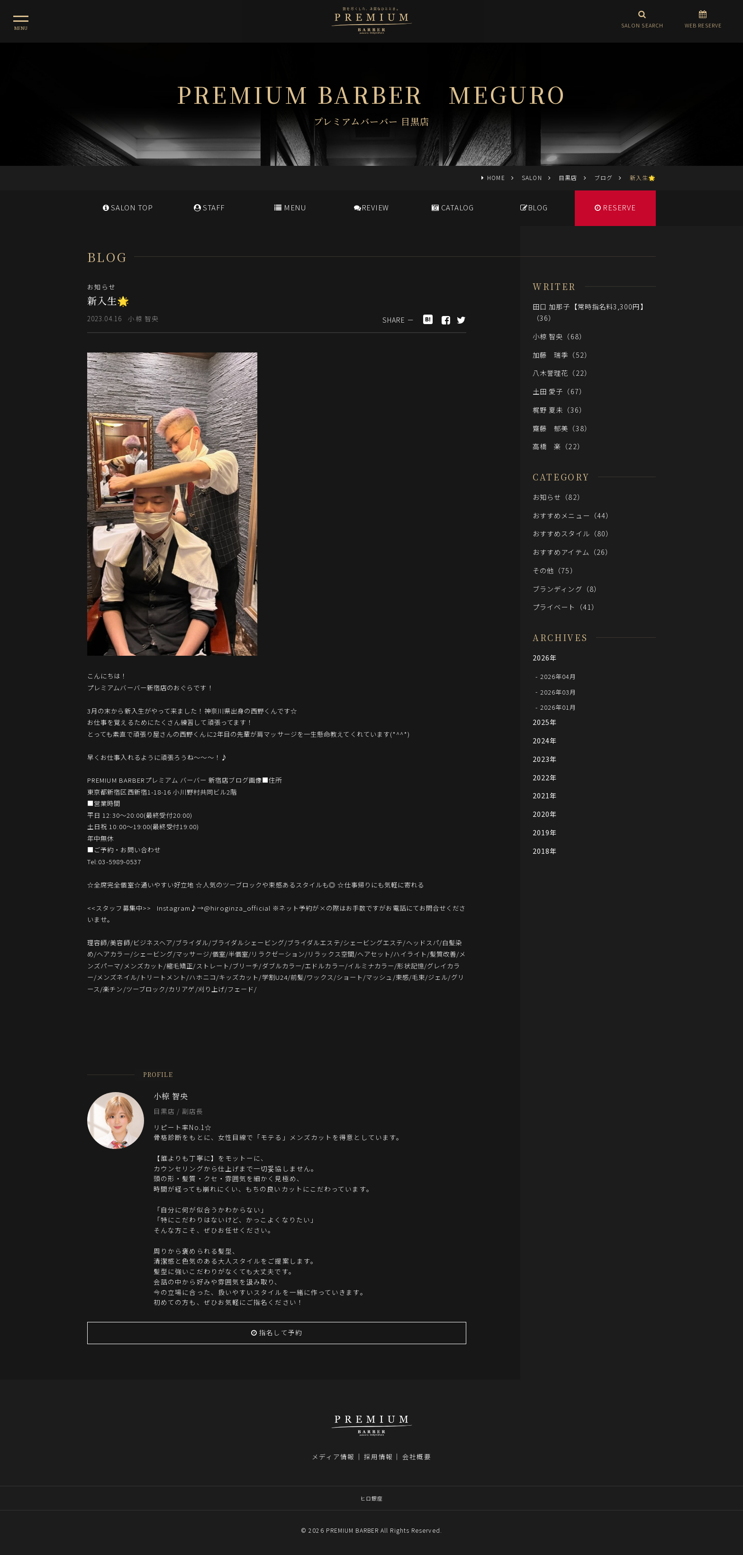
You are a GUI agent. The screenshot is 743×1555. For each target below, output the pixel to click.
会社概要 (416, 1456)
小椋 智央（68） (559, 336)
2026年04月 (558, 676)
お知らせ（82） (558, 497)
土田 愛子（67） (559, 391)
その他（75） (555, 570)
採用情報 (378, 1456)
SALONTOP (128, 207)
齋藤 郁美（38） (562, 428)
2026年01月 (558, 707)
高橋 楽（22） (558, 446)
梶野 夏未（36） (559, 410)
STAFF (209, 207)
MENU (290, 207)
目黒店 (568, 177)
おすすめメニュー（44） (573, 515)
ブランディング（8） (567, 589)
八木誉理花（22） (562, 373)
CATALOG (453, 207)
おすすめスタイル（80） (573, 533)
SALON (532, 177)
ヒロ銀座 (371, 1498)
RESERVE (615, 207)
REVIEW (371, 207)
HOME (496, 177)
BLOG (534, 207)
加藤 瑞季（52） (562, 355)
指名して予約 (276, 1332)
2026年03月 (558, 691)
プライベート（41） (565, 607)
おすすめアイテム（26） (572, 552)
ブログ (603, 177)
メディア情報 (333, 1456)
